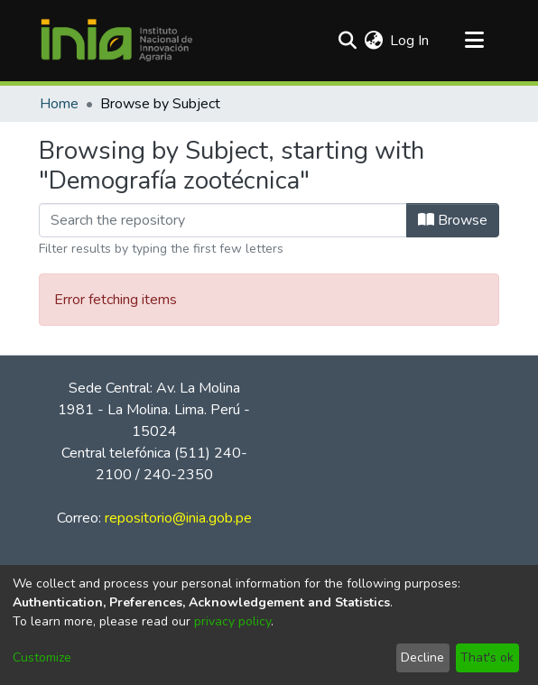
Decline (422, 657)
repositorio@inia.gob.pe (178, 518)
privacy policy (232, 621)
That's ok (487, 657)
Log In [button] (410, 41)
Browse (452, 220)
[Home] (116, 40)
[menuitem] (373, 40)
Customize (42, 657)
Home (59, 104)
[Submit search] (347, 40)
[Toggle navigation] (474, 40)
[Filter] (223, 220)
